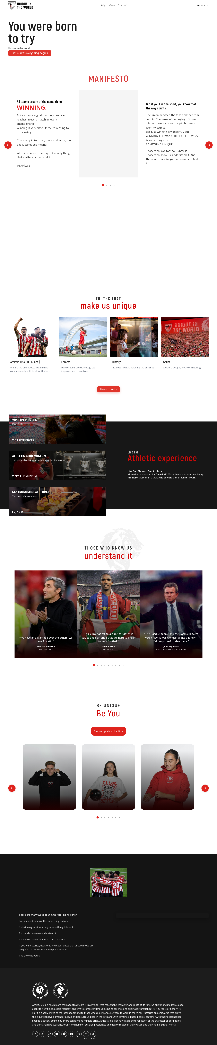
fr (208, 5)
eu (205, 5)
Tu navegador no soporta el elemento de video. (108, 133)
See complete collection (108, 731)
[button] (103, 185)
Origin (103, 5)
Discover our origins (108, 389)
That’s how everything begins (29, 53)
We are (112, 5)
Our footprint (123, 5)
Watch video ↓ (23, 165)
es (202, 5)
